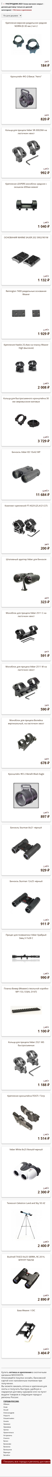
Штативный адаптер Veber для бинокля (26, 559)
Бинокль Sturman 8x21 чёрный (26, 827)
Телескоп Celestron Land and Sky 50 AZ (26, 1203)
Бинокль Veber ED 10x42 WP (26, 452)
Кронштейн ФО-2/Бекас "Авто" (26, 76)
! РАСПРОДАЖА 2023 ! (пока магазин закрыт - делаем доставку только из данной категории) (22, 7)
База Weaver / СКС (26, 1310)
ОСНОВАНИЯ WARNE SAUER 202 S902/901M (26, 237)
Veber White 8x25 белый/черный (26, 1149)
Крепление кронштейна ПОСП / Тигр (26, 1095)
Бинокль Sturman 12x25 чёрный (26, 881)
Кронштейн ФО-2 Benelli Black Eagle (26, 773)
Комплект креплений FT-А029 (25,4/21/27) (26, 505)
